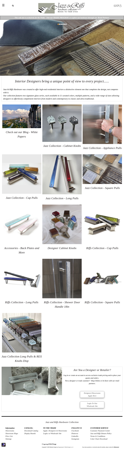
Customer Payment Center (100, 431)
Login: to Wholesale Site (52, 433)
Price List (9, 436)
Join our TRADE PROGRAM (57, 18)
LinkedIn (74, 436)
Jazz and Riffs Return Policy (101, 433)
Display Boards (30, 433)
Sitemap (8, 439)
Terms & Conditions (97, 436)
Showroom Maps (11, 433)
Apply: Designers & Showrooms (55, 431)
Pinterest (74, 433)
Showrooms (9, 431)
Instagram (75, 439)
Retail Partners (103, 18)
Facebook (75, 431)
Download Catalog (31, 431)
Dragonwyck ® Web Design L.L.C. (66, 447)
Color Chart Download (98, 439)
